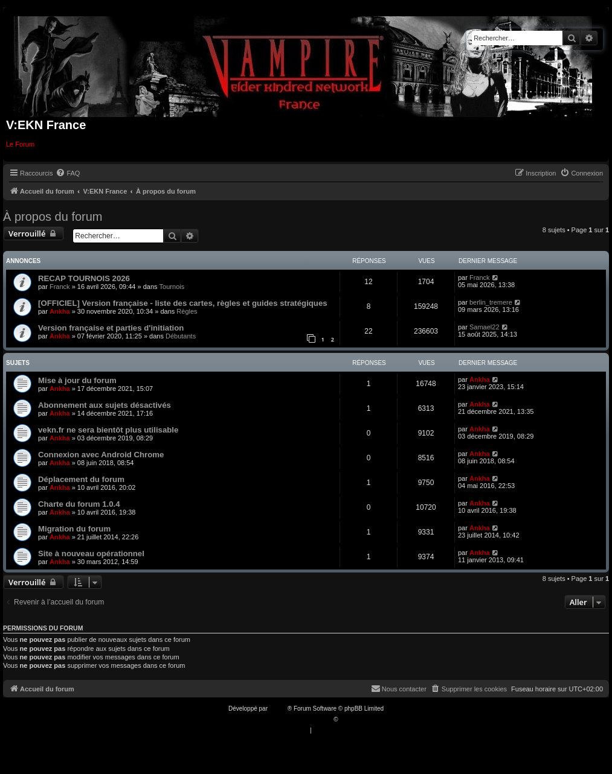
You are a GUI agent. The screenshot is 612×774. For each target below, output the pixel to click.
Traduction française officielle (293, 719)
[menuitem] (68, 173)
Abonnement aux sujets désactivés (104, 405)
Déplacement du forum (81, 479)
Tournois (172, 286)
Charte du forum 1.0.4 (79, 504)
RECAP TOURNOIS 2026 (84, 278)
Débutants (181, 336)
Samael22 (484, 327)
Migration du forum (74, 528)
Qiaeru (349, 719)
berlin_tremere (490, 302)
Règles (186, 311)
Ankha (60, 311)
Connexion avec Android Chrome (101, 454)
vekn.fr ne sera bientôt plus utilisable (108, 429)
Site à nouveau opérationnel (91, 553)
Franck (60, 286)
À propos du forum (53, 216)
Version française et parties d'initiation (111, 327)
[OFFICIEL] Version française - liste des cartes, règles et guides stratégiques (182, 303)
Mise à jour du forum (77, 380)
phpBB (278, 708)
